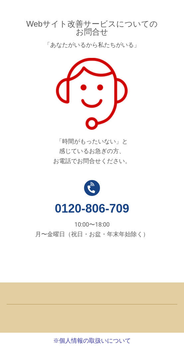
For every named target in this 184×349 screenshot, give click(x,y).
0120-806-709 (92, 208)
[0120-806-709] (92, 188)
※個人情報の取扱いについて (92, 340)
